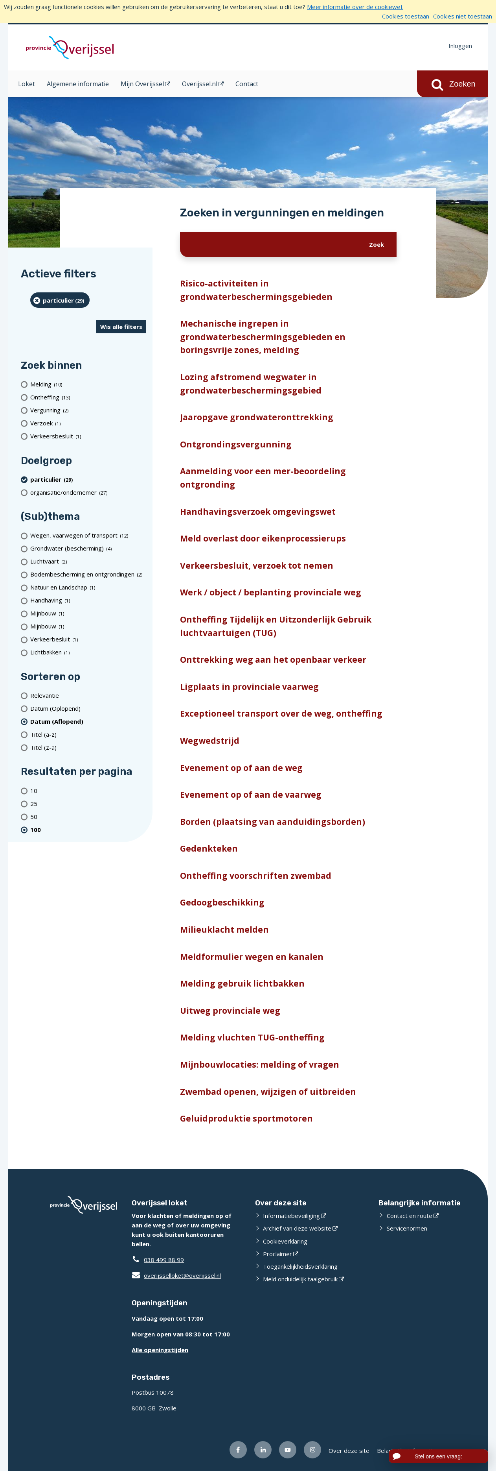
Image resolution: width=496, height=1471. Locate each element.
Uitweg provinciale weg (230, 1010)
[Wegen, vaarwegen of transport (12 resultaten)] (88, 535)
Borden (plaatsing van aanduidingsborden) (272, 821)
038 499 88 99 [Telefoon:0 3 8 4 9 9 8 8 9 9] (164, 1260)
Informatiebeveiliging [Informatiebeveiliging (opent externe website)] (291, 1216)
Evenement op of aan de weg (241, 767)
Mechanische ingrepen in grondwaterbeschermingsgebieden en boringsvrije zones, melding (262, 336)
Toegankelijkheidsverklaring (300, 1266)
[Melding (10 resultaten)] (88, 384)
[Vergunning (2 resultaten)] (88, 410)
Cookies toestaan (405, 16)
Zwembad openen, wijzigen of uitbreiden (268, 1091)
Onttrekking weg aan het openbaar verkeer (273, 659)
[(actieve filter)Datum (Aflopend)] (88, 721)
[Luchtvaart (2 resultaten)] (88, 561)
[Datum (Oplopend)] (88, 708)
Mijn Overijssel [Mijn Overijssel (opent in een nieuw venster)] (142, 83)
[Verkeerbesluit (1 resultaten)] (88, 639)
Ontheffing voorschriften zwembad (255, 875)
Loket (26, 83)
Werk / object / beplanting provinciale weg (270, 592)
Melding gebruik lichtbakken (242, 983)
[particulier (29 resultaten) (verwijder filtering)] (60, 300)
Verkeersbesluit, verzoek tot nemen (256, 565)
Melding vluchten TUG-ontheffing (252, 1037)
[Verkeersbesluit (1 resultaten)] (88, 436)
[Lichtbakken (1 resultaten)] (88, 652)
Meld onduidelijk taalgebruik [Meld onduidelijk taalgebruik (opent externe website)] (300, 1279)
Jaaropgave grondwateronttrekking (256, 417)
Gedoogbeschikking (222, 902)
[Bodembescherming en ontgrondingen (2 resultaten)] (88, 574)
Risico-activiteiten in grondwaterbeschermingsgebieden (256, 290)
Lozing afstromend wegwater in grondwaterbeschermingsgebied (250, 383)
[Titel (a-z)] (88, 734)
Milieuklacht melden (224, 929)
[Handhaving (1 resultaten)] (88, 600)
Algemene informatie (78, 83)
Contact (246, 83)
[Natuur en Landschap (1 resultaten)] (88, 587)
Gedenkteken (209, 848)
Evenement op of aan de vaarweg (250, 794)
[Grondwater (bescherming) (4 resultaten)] (88, 548)
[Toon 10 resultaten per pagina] (88, 790)
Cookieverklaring (285, 1241)
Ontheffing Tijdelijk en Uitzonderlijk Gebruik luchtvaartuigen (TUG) (275, 626)
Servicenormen (407, 1228)
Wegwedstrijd (209, 740)
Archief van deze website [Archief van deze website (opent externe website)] (297, 1228)
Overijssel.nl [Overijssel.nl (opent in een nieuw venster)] (199, 83)
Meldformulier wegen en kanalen (251, 956)
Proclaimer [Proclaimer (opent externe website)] (277, 1254)
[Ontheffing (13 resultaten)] (88, 397)
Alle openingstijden (160, 1350)
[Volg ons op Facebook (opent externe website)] (238, 1449)
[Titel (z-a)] (88, 747)
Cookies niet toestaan (462, 16)
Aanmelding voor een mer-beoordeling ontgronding (263, 478)
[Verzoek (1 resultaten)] (88, 423)
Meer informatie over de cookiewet (355, 7)
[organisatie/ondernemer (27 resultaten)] (88, 492)
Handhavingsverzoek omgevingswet (258, 511)
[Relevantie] (88, 695)
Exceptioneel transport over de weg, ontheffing (281, 713)
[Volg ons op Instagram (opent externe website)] (312, 1449)
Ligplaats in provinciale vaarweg (249, 686)
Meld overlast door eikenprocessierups (263, 538)
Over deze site (349, 1450)
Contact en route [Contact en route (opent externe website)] (409, 1216)
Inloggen (460, 46)
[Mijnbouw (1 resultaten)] (88, 613)
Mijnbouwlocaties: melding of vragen (259, 1064)
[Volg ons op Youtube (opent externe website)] (287, 1449)
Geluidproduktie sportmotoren (246, 1118)
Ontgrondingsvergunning (236, 444)
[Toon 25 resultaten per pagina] (88, 803)
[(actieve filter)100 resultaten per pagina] (88, 829)
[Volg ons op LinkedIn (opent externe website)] (263, 1449)
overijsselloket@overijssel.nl (176, 1275)
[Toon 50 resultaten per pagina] (88, 816)
